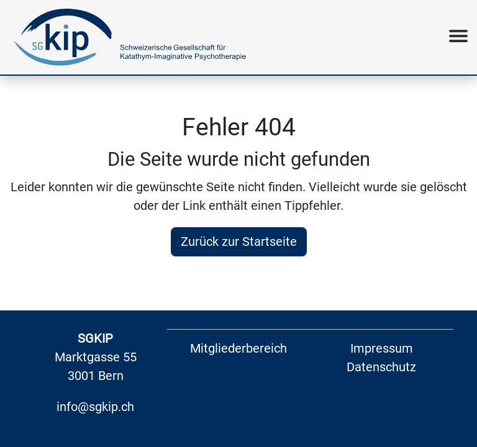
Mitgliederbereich (238, 348)
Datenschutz (381, 366)
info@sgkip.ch (95, 406)
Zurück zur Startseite (239, 241)
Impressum (381, 348)
